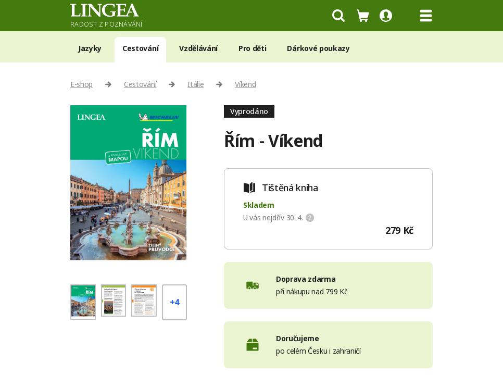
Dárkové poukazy (318, 48)
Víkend (245, 84)
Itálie (195, 84)
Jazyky (90, 48)
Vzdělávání (198, 48)
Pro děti (252, 48)
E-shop (81, 84)
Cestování (140, 48)
